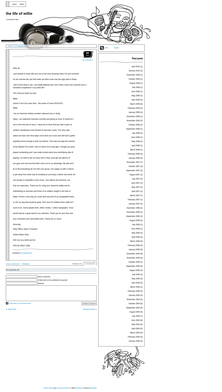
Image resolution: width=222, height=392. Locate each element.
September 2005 (133, 266)
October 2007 (134, 166)
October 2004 (134, 304)
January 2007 (134, 204)
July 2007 (136, 179)
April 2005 (136, 283)
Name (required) (44, 277)
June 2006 (135, 229)
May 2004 (136, 324)
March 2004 (135, 333)
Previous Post (89, 309)
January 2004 (134, 341)
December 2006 (133, 208)
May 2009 (136, 96)
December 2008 (133, 116)
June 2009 (135, 91)
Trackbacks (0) (77, 264)
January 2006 (134, 249)
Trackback (25, 264)
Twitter (116, 48)
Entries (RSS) (48, 388)
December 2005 (133, 254)
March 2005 (135, 287)
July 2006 (136, 224)
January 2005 (134, 295)
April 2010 (136, 66)
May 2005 (136, 279)
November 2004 (133, 299)
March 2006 (135, 241)
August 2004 (135, 312)
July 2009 (136, 87)
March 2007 (135, 195)
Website (41, 283)
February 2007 (134, 200)
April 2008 (136, 145)
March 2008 (135, 150)
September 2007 (133, 170)
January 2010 (134, 71)
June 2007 (135, 183)
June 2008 (135, 137)
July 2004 (136, 316)
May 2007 (136, 187)
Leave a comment (12, 264)
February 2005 (134, 291)
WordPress (79, 388)
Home (14, 4)
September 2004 (133, 308)
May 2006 (136, 233)
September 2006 (133, 216)
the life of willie (19, 13)
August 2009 (135, 83)
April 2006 (136, 237)
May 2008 (136, 141)
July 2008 (136, 133)
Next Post (12, 309)
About (22, 4)
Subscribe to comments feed (20, 303)
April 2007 (136, 191)
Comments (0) (90, 264)
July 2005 (136, 274)
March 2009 (135, 104)
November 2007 (133, 162)
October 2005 (134, 262)
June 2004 (135, 320)
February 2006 (134, 245)
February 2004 (134, 337)
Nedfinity (93, 388)
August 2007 (135, 175)
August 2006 (135, 220)
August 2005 (135, 270)
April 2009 (136, 100)
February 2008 (134, 154)
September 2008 (133, 129)
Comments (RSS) (62, 388)
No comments (87, 60)
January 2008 (134, 158)
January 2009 (134, 112)
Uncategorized (21, 46)
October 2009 (134, 79)
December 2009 (133, 75)
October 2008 (134, 125)
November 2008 (133, 121)
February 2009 (134, 108)
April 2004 (136, 328)
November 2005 (133, 258)
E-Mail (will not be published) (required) (52, 280)
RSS (106, 48)
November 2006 (133, 212)
